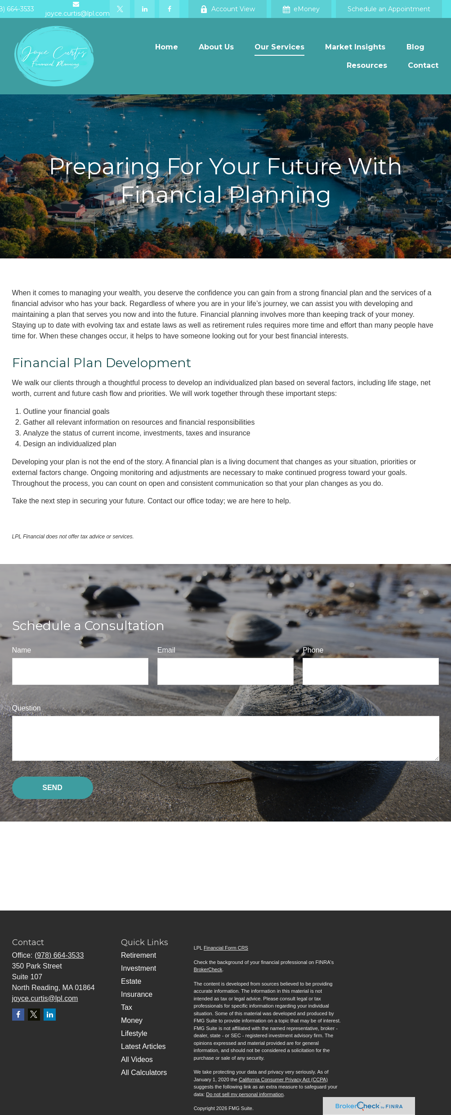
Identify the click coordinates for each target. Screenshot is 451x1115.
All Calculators (144, 1072)
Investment (138, 968)
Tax (126, 1007)
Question (26, 708)
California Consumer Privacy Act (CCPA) (283, 1079)
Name (21, 650)
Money (132, 1020)
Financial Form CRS (226, 948)
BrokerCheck (208, 969)
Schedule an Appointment (389, 9)
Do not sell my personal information (244, 1094)
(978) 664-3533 (59, 955)
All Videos (137, 1059)
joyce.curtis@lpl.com (45, 998)
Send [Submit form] (52, 787)
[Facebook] (169, 9)
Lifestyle (134, 1033)
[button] (167, 47)
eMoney (301, 9)
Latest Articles (143, 1046)
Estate (131, 981)
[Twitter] (120, 9)
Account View (227, 9)
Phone (313, 650)
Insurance (136, 994)
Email (166, 650)
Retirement (138, 955)
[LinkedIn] (144, 9)
